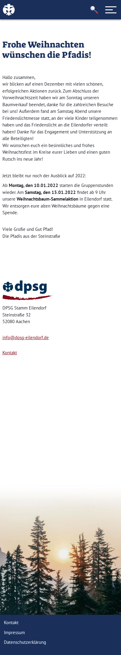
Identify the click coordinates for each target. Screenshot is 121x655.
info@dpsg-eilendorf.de (25, 337)
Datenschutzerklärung (25, 642)
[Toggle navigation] (111, 9)
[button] (94, 10)
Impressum (14, 632)
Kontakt (9, 352)
